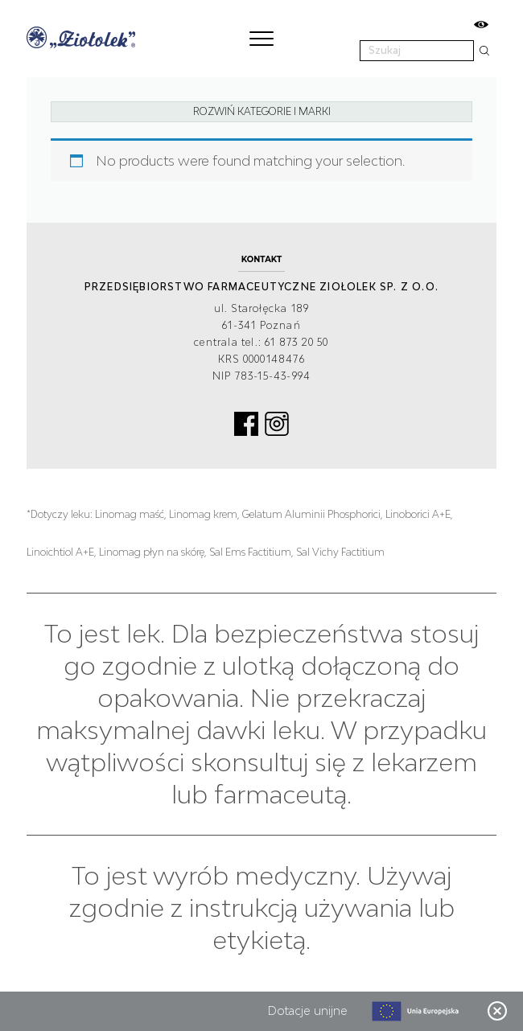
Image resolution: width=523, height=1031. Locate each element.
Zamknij (497, 1011)
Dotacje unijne (308, 1010)
